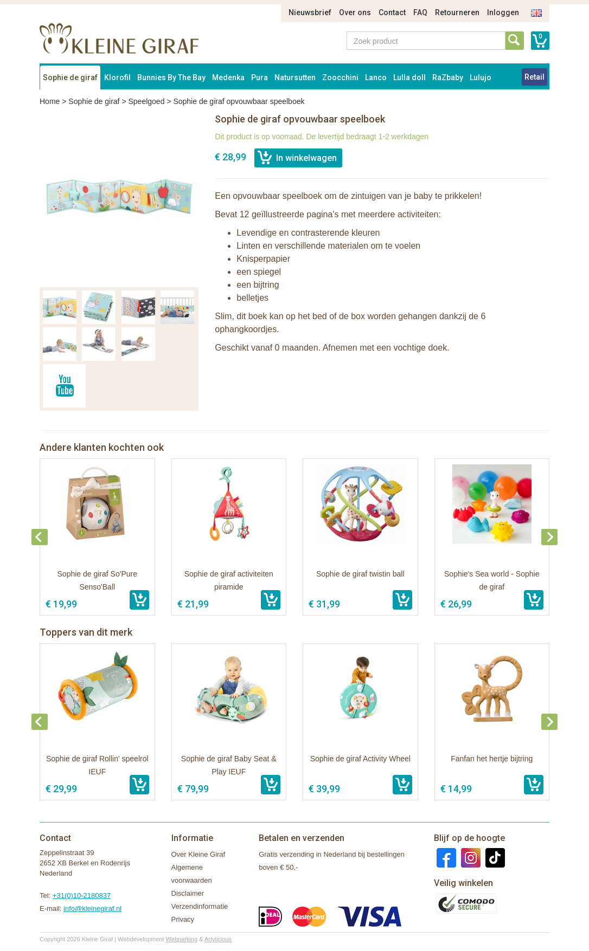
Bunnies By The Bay (171, 77)
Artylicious (218, 939)
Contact (392, 12)
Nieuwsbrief (310, 12)
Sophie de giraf (70, 77)
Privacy (183, 919)
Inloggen (503, 12)
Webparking (182, 939)
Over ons (355, 12)
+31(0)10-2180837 (82, 895)
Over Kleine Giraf (198, 854)
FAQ (420, 12)
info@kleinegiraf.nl (92, 908)
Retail (534, 77)
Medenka (228, 77)
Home (50, 101)
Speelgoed (146, 101)
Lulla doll (409, 77)
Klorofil (117, 77)
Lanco (376, 77)
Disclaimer (187, 893)
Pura (259, 77)
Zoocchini (340, 77)
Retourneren (457, 12)
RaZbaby (447, 77)
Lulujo (480, 77)
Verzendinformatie (199, 906)
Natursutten (295, 77)
